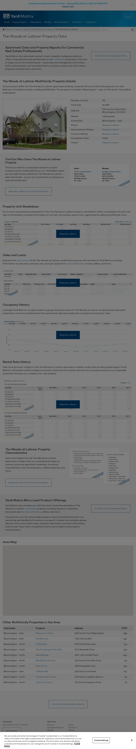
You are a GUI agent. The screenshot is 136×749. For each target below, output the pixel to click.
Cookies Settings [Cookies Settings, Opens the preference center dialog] (101, 740)
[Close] (132, 740)
